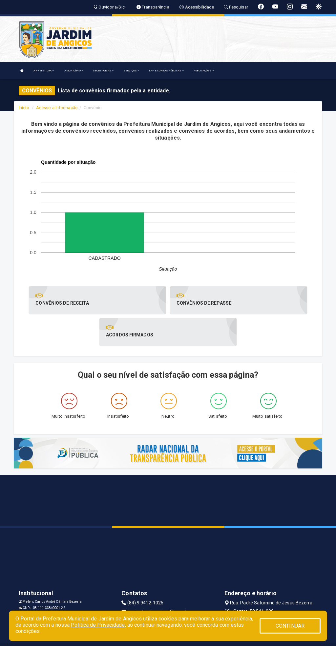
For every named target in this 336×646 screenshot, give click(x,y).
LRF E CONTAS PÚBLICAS (166, 70)
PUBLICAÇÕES (204, 70)
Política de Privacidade (98, 625)
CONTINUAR (290, 626)
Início (24, 107)
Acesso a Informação (57, 107)
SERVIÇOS (131, 70)
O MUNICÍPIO (73, 70)
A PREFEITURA (43, 70)
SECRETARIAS (103, 70)
